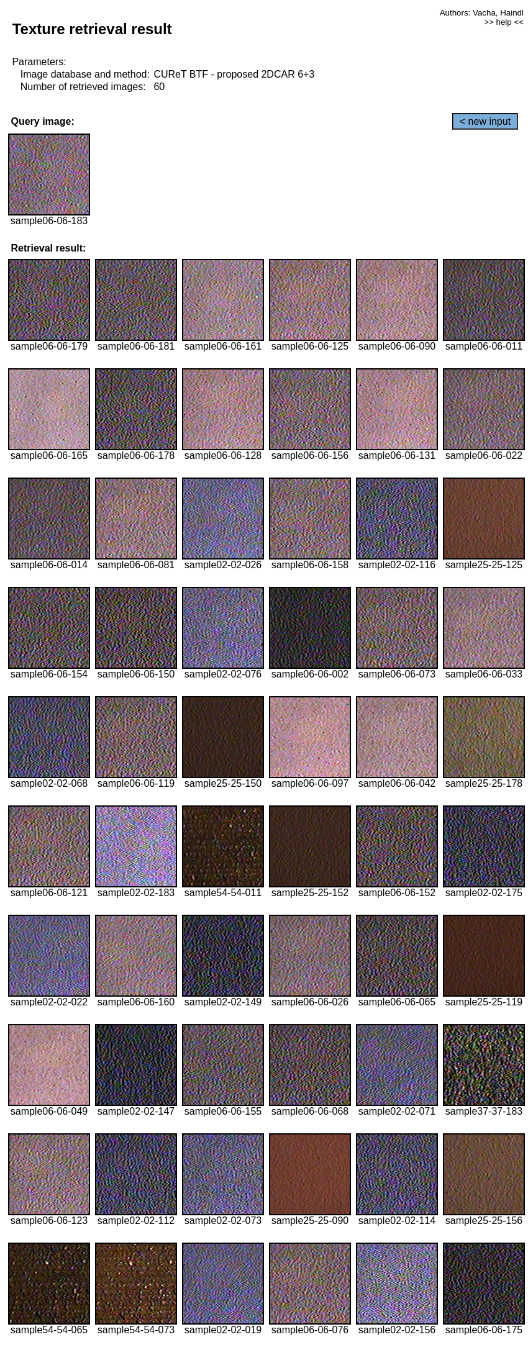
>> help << (504, 22)
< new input (485, 121)
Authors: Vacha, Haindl (482, 12)
